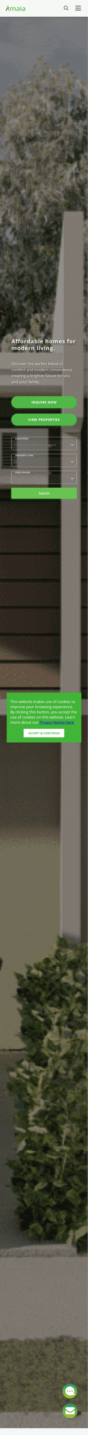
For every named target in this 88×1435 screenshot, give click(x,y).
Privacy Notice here (57, 722)
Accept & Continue (44, 733)
